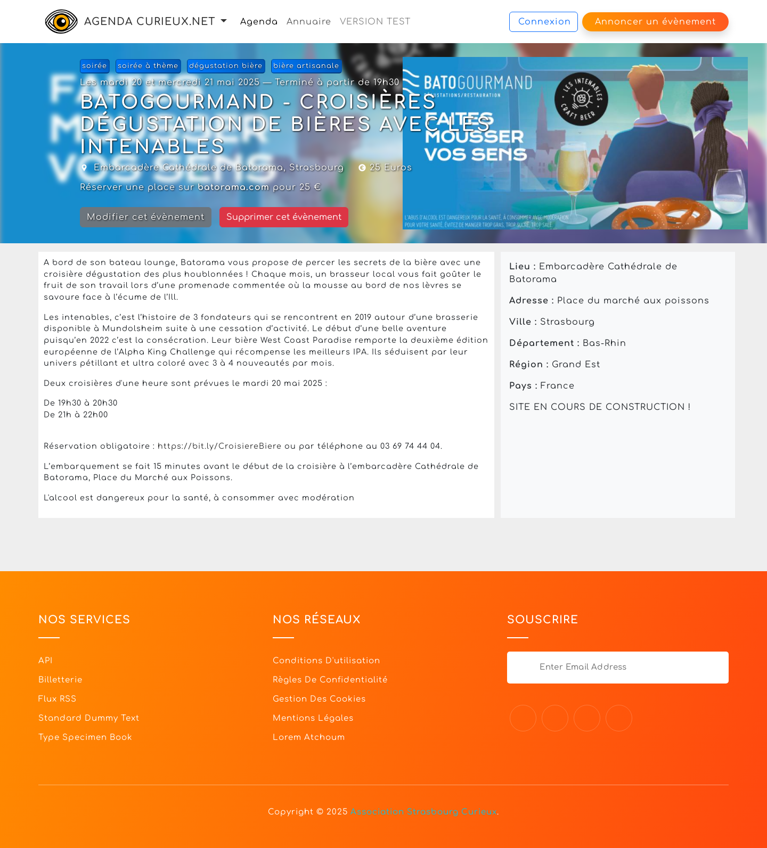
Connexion (544, 22)
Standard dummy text (89, 718)
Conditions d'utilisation (326, 660)
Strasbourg (316, 167)
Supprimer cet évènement (283, 217)
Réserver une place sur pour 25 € (200, 187)
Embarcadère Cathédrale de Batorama (188, 167)
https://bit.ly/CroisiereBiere (220, 446)
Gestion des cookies (319, 699)
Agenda (259, 22)
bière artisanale (306, 66)
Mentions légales (313, 718)
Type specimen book (85, 737)
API (45, 660)
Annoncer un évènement (655, 22)
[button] (224, 21)
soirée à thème (148, 66)
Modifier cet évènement (146, 217)
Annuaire (309, 22)
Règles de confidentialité (330, 680)
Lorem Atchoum (309, 737)
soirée (94, 66)
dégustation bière (226, 66)
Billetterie (60, 680)
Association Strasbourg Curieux (423, 812)
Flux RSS (57, 699)
